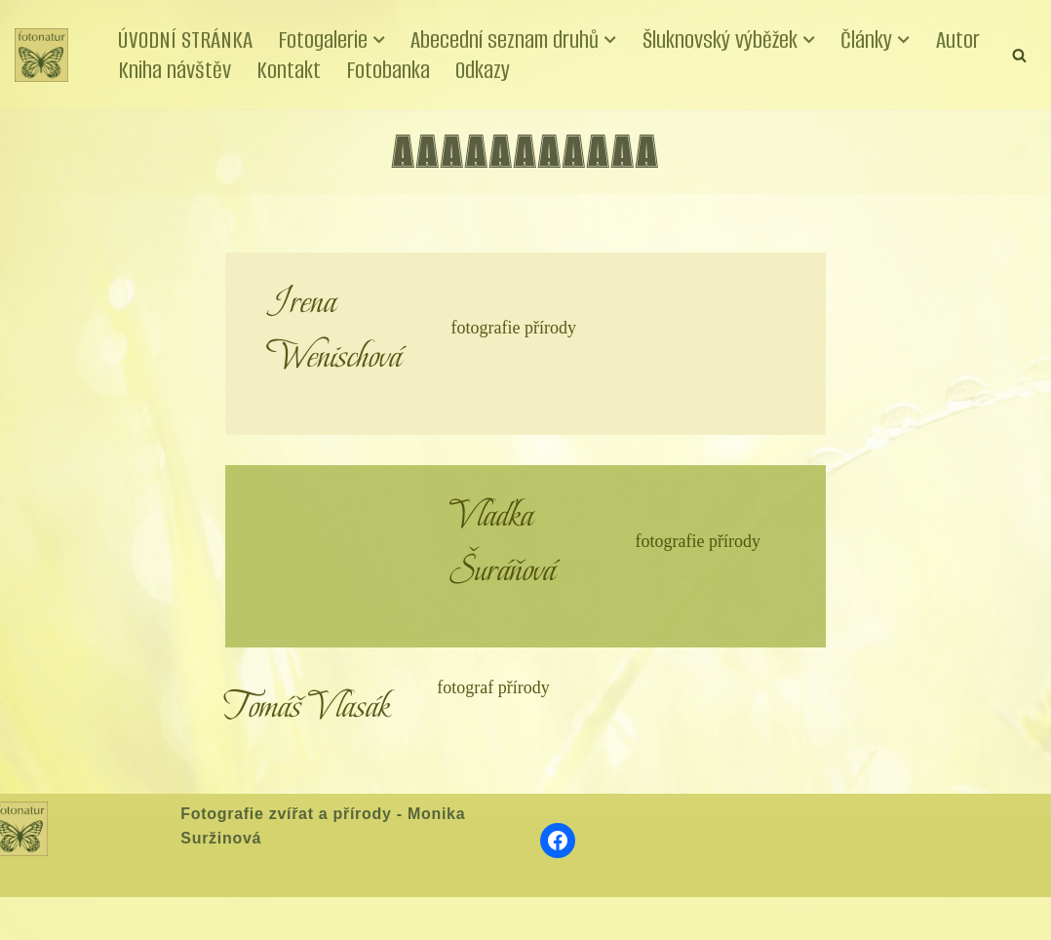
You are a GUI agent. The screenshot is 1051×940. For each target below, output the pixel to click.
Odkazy (482, 70)
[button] (379, 40)
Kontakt (288, 70)
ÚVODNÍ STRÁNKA (185, 39)
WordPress (159, 917)
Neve (33, 917)
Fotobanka (388, 70)
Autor (958, 39)
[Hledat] (1019, 55)
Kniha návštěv (174, 70)
